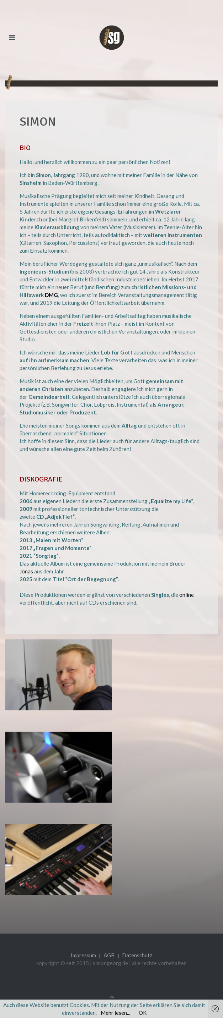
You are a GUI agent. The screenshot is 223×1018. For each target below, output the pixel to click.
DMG (51, 295)
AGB (109, 955)
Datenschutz (137, 955)
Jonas (26, 571)
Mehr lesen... (115, 1012)
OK (143, 1012)
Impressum (83, 955)
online (186, 594)
